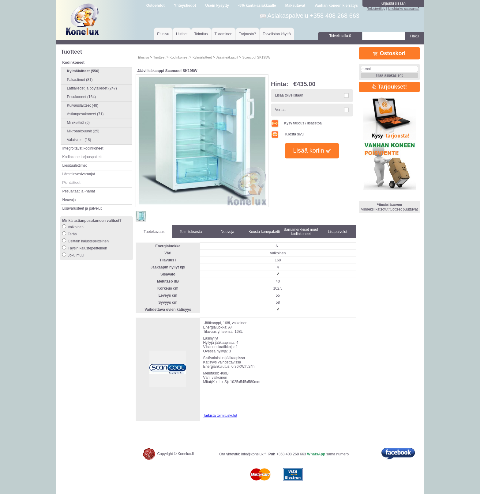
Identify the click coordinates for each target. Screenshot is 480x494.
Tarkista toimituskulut (220, 415)
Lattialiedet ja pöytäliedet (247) (92, 88)
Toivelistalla (340, 36)
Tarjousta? (247, 34)
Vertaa (280, 110)
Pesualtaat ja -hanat (78, 191)
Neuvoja (69, 200)
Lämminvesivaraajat (78, 174)
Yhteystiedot (185, 5)
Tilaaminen (223, 34)
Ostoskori (389, 53)
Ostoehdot (155, 5)
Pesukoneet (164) (81, 97)
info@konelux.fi (253, 454)
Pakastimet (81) (79, 80)
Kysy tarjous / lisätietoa (296, 123)
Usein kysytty (217, 5)
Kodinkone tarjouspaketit (82, 157)
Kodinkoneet (179, 57)
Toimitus (201, 34)
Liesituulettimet (74, 165)
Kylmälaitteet (202, 57)
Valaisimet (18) (79, 140)
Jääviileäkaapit (227, 57)
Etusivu (163, 34)
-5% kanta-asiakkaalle (257, 5)
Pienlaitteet (71, 182)
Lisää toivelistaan (289, 95)
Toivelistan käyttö (277, 34)
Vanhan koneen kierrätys (336, 5)
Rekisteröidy (376, 8)
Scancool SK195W (256, 57)
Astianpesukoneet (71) (85, 114)
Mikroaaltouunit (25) (83, 131)
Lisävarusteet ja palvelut (82, 208)
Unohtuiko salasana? (403, 8)
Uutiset (181, 34)
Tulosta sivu (287, 134)
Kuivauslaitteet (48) (82, 105)
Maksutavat (295, 5)
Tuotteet (159, 57)
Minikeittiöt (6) (78, 122)
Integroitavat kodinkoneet (82, 148)
